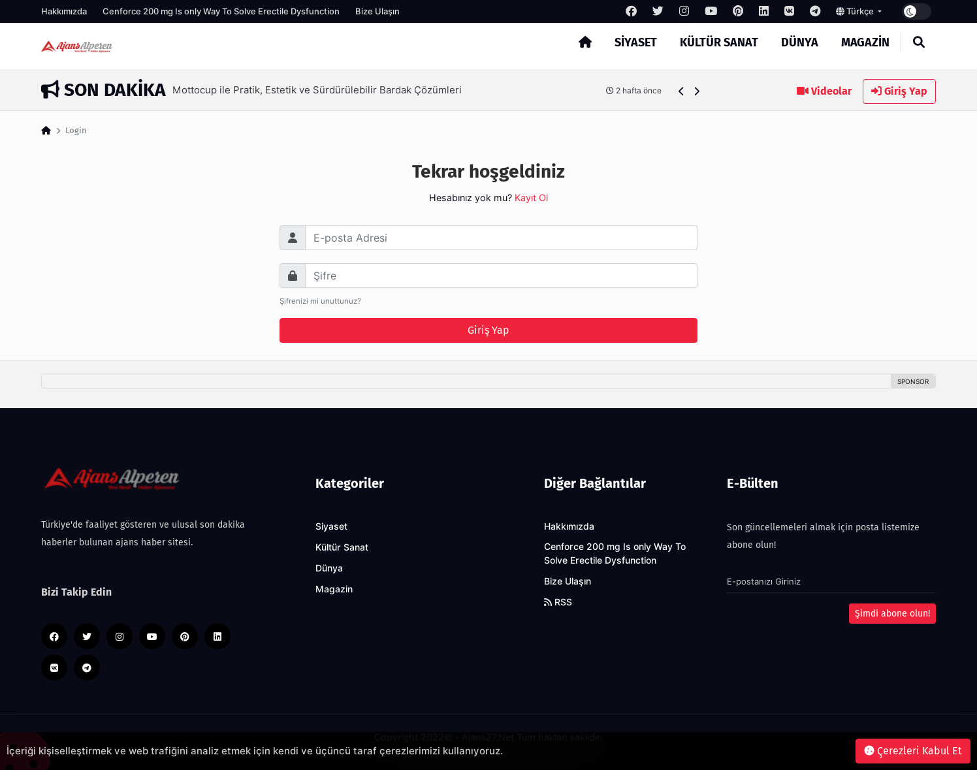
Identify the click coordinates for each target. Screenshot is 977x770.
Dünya (799, 42)
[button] (681, 91)
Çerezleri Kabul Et (913, 751)
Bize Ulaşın (377, 11)
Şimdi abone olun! (892, 613)
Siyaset (636, 42)
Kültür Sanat (719, 42)
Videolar (824, 91)
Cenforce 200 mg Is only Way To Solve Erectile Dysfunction (221, 11)
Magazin (865, 42)
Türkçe (856, 11)
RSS (558, 602)
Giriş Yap (899, 91)
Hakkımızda (64, 11)
